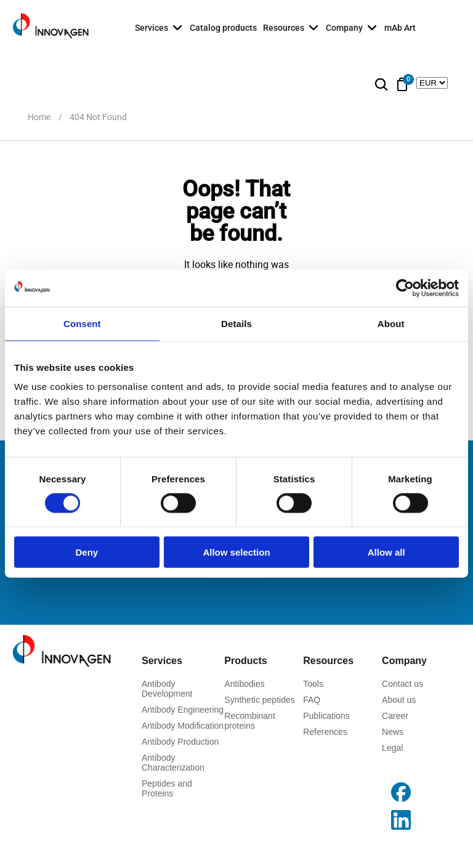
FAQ (311, 700)
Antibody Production (180, 742)
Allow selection (236, 552)
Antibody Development (167, 689)
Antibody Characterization (173, 762)
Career (395, 716)
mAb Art (400, 28)
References (325, 732)
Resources (283, 28)
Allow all (386, 552)
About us (399, 700)
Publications (326, 716)
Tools (313, 684)
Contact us (402, 684)
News (392, 732)
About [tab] (391, 323)
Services (151, 28)
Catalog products (223, 28)
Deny (86, 552)
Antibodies (244, 684)
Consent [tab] (82, 323)
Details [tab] (236, 323)
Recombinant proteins (249, 721)
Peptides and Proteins (167, 788)
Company (344, 28)
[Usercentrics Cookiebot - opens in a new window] (405, 287)
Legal (392, 748)
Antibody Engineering (183, 710)
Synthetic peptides (259, 700)
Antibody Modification (183, 726)
